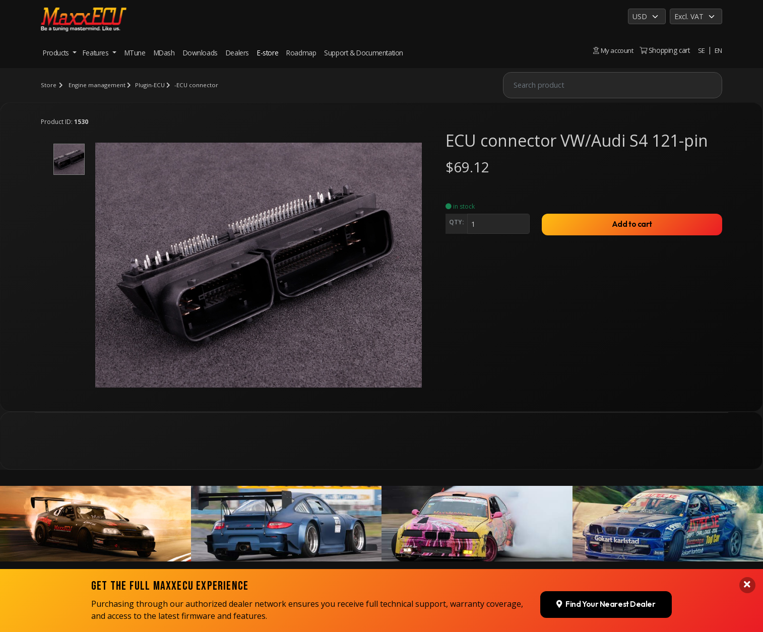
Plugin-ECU (151, 85)
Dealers (237, 52)
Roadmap (301, 52)
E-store (267, 52)
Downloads (200, 52)
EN (718, 50)
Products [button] (57, 52)
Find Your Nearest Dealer (604, 546)
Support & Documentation (363, 52)
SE (701, 50)
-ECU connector (198, 85)
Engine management (97, 85)
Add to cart (632, 225)
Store (48, 85)
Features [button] (96, 52)
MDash (164, 52)
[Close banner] (747, 527)
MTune (135, 52)
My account (612, 50)
